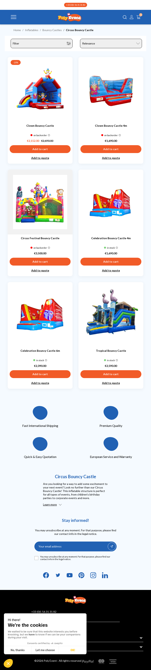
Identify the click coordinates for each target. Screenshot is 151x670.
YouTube (70, 575)
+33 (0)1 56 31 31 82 (75, 5)
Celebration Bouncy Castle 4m (111, 238)
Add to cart (40, 149)
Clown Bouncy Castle (40, 125)
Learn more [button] (50, 504)
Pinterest (81, 575)
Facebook (46, 575)
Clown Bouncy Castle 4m (111, 125)
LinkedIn (105, 575)
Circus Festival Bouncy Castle (40, 238)
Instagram (93, 575)
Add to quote (40, 158)
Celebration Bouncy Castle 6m (40, 350)
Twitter (58, 575)
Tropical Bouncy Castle (111, 350)
